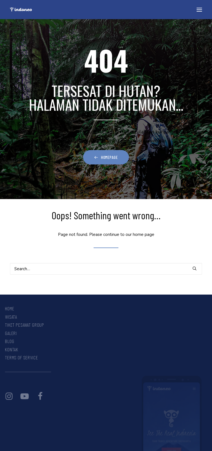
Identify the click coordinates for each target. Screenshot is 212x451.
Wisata (11, 316)
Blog (9, 341)
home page (143, 234)
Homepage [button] (106, 157)
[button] (199, 9)
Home (9, 308)
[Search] (106, 269)
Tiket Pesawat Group (24, 325)
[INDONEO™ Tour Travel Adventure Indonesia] (21, 9)
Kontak (11, 349)
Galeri (11, 333)
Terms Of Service (21, 357)
